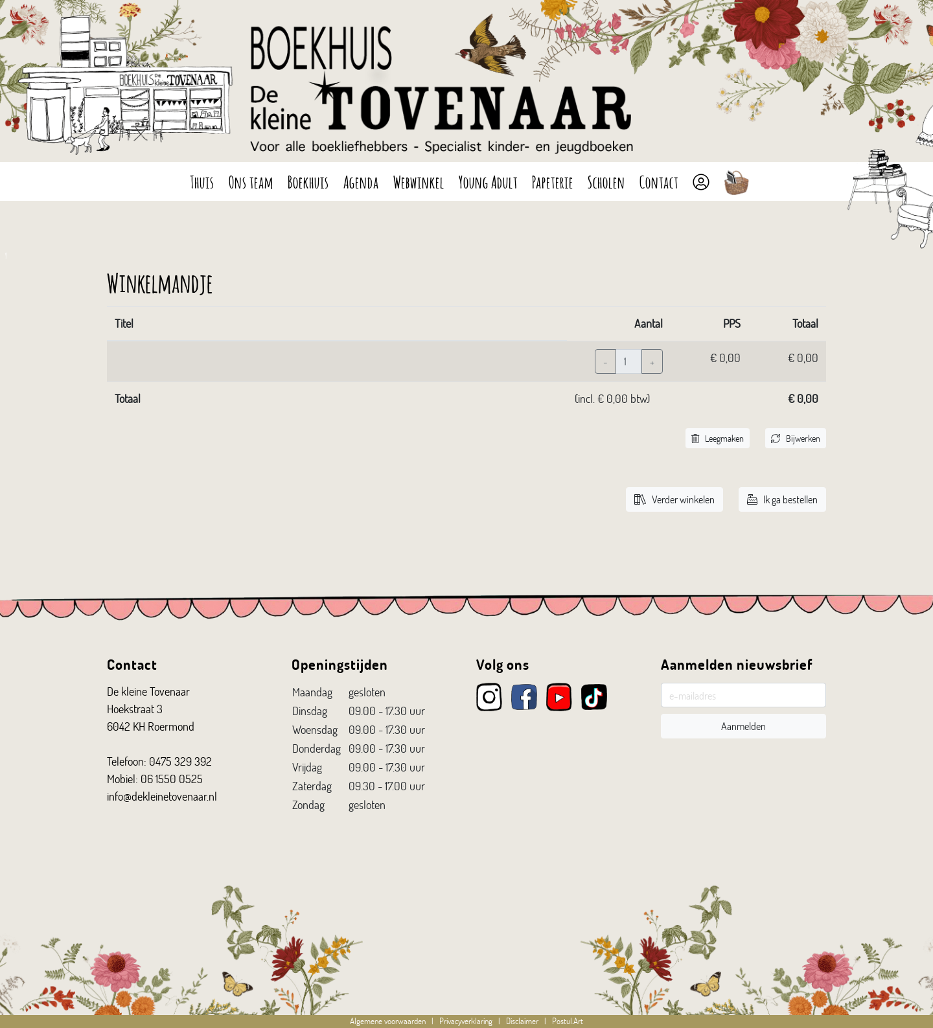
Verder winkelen (674, 499)
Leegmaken (717, 438)
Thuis (202, 181)
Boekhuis (308, 181)
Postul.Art (567, 1021)
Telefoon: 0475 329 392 (159, 761)
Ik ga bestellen (782, 499)
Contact (658, 181)
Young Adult (488, 181)
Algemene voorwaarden (388, 1021)
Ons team (251, 181)
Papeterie (552, 181)
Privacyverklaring (465, 1021)
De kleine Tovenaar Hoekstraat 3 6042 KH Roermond (150, 708)
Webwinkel (418, 181)
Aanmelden (743, 726)
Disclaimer (522, 1021)
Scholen (606, 181)
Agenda (361, 181)
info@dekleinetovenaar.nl (162, 796)
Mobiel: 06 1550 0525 (155, 778)
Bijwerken (795, 438)
